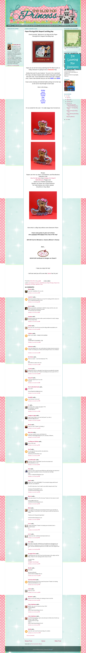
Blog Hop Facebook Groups (49, 25)
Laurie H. (30, 297)
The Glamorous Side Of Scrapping (26, 25)
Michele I (30, 596)
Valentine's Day (39, 284)
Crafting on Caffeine (33, 441)
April (68, 97)
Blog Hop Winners (71, 116)
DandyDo (30, 397)
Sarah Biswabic (32, 459)
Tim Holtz (33, 284)
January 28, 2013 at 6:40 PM (34, 584)
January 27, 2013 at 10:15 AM (34, 352)
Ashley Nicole (17, 44)
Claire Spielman (32, 604)
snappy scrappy (32, 415)
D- (28, 405)
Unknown (30, 346)
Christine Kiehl (32, 579)
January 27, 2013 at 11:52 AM (34, 393)
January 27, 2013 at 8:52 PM (34, 549)
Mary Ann (30, 432)
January (69, 103)
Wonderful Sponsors (68, 25)
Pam (29, 468)
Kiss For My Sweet (36, 178)
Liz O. (29, 523)
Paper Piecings (50, 282)
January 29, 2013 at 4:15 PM (34, 612)
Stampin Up (27, 284)
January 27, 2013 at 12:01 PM (34, 401)
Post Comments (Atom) (36, 644)
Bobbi (29, 629)
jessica (30, 306)
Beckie (30, 568)
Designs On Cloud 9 (49, 178)
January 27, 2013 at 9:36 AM (34, 329)
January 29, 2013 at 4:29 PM (34, 625)
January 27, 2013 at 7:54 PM (34, 503)
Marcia (30, 496)
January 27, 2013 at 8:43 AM (34, 302)
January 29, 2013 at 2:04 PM (34, 600)
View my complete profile (13, 65)
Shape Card (56, 282)
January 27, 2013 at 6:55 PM (34, 476)
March (68, 99)
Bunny (29, 289)
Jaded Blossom (39, 180)
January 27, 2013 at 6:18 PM (34, 464)
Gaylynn (30, 316)
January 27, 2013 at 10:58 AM (34, 373)
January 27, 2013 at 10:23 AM (34, 364)
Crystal (30, 368)
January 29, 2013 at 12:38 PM (34, 592)
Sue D (29, 449)
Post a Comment (30, 635)
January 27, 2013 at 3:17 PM (34, 437)
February (69, 101)
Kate (29, 541)
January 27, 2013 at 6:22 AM (34, 293)
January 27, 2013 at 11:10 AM (34, 382)
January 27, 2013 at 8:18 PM (34, 537)
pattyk (29, 325)
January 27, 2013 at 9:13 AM (34, 312)
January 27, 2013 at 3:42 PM (34, 445)
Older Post (58, 641)
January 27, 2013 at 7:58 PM (34, 519)
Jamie (49, 273)
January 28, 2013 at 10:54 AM (34, 575)
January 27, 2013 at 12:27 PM (34, 411)
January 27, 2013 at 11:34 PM (34, 563)
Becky (29, 424)
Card (29, 282)
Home (10, 25)
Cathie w (30, 333)
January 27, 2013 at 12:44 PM (34, 420)
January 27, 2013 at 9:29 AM (34, 321)
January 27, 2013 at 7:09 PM (34, 492)
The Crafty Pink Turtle (33, 387)
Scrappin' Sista (32, 553)
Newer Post (28, 641)
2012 (67, 119)
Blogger (51, 649)
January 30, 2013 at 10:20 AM (34, 632)
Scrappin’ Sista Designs (33, 562)
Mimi (29, 508)
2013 (67, 95)
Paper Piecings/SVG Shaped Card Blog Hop (72, 105)
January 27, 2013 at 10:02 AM (34, 342)
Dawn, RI (30, 377)
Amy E (29, 480)
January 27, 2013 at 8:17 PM (34, 530)
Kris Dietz (30, 357)
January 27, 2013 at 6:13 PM (34, 455)
